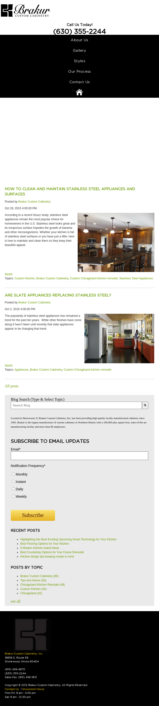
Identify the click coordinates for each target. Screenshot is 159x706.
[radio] (79, 475)
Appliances (21, 369)
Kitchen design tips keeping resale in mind (47, 556)
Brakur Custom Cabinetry (34, 201)
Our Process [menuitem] (79, 71)
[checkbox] (79, 486)
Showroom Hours (33, 689)
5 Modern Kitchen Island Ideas (39, 548)
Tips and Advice (33, 580)
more (9, 274)
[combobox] (76, 405)
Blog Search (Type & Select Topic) (38, 399)
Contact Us (12, 689)
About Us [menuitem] (79, 40)
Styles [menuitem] (79, 61)
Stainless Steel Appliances (136, 278)
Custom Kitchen (25, 278)
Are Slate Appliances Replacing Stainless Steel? (58, 295)
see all (15, 601)
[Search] (145, 405)
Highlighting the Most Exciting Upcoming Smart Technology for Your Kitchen (68, 539)
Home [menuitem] (79, 92)
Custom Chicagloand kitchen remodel (94, 278)
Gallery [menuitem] (79, 50)
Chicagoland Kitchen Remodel (42, 584)
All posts (11, 386)
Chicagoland (31, 593)
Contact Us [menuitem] (79, 82)
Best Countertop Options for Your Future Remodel (52, 552)
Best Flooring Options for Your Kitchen (44, 543)
